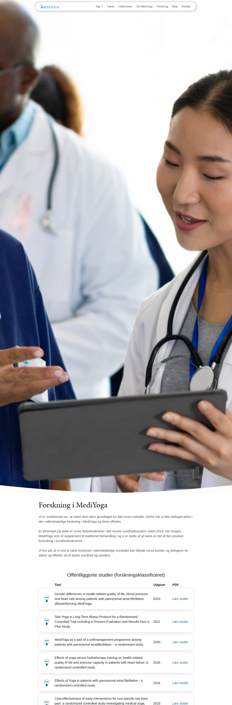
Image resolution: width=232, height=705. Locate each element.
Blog (175, 6)
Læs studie (180, 599)
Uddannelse (125, 6)
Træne (110, 6)
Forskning (162, 6)
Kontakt (186, 6)
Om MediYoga (144, 6)
